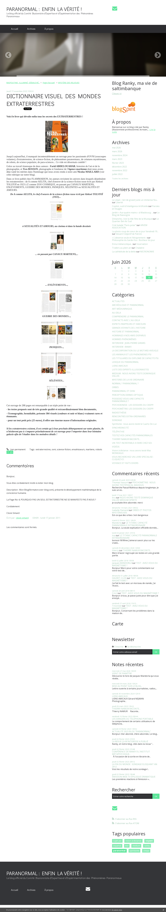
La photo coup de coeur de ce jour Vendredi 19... (135, 231)
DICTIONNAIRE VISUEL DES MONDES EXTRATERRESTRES (53, 99)
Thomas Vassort (120, 482)
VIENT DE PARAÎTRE (122, 673)
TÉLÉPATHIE (118, 431)
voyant (149, 840)
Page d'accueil (49, 82)
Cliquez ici (117, 93)
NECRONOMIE (147, 251)
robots (98, 449)
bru (114, 497)
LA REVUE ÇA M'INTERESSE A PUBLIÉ (130, 741)
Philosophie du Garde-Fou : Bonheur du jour (133, 240)
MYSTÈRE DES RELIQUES (68, 82)
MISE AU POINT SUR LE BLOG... (127, 686)
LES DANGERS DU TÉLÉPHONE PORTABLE (132, 718)
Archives (31, 28)
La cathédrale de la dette (124, 251)
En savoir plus (117, 910)
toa (113, 535)
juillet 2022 (117, 174)
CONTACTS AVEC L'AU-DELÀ (126, 320)
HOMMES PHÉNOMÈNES (124, 339)
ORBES (115, 387)
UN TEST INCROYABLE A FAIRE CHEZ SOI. (132, 443)
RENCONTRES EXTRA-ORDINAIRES (129, 416)
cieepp (146, 850)
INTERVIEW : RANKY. (122, 347)
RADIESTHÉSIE (119, 412)
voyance (117, 845)
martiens (90, 449)
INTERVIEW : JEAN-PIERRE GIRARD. (129, 343)
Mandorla (117, 522)
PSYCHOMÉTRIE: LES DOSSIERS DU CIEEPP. (133, 409)
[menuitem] (14, 29)
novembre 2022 (119, 170)
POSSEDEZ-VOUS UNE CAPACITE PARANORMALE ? (128, 400)
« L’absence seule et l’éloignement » (129, 237)
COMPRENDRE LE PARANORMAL (128, 316)
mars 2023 (117, 159)
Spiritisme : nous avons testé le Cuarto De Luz (134, 424)
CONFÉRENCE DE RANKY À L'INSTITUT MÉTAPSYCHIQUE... (131, 753)
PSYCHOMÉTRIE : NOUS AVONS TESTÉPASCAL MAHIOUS (133, 483)
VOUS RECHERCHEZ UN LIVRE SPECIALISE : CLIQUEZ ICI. (133, 458)
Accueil (14, 28)
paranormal (119, 850)
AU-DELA (116, 313)
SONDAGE (117, 420)
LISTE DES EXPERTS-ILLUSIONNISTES (130, 369)
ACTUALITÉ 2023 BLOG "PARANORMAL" (131, 731)
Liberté (119, 202)
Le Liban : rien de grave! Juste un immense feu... (135, 200)
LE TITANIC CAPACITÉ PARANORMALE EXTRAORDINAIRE (129, 524)
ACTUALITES (118, 301)
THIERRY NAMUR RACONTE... (126, 439)
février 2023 (118, 163)
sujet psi (117, 840)
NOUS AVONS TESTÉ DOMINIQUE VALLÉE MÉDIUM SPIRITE (132, 498)
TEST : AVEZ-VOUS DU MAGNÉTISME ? (132, 579)
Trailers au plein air (121, 247)
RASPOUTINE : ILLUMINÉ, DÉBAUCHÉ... (23, 82)
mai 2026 (116, 147)
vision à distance (133, 840)
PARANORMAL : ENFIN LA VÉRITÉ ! (44, 8)
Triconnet (117, 605)
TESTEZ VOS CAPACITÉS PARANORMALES (132, 435)
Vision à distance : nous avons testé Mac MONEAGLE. (131, 451)
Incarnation (142, 244)
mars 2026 (117, 151)
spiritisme (134, 850)
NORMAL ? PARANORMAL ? (125, 383)
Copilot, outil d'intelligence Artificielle (130, 206)
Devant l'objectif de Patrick (129, 233)
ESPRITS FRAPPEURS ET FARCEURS (129, 324)
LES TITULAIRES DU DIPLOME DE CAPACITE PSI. (135, 358)
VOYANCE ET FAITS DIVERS (125, 463)
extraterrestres (43, 449)
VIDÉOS (115, 447)
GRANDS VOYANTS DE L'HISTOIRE (129, 328)
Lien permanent (16, 449)
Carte (117, 624)
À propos (48, 28)
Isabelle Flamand (120, 510)
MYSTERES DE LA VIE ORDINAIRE (128, 380)
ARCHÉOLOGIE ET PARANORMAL (128, 305)
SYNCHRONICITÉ (120, 428)
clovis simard (22, 517)
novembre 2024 (119, 155)
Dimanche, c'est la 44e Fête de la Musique (132, 218)
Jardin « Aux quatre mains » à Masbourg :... (132, 212)
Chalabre (139, 247)
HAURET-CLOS (119, 578)
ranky (147, 845)
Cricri (114, 593)
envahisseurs (78, 449)
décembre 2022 (119, 166)
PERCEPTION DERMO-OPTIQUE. (127, 395)
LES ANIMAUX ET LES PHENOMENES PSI (131, 354)
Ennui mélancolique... (122, 244)
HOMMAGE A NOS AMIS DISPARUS (129, 335)
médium (136, 845)
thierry (115, 550)
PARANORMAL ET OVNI (123, 391)
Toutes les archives (120, 179)
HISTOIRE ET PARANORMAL (125, 331)
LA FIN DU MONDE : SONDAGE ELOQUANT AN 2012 (134, 765)
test (126, 845)
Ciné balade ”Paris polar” (124, 225)
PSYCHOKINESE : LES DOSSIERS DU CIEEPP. (133, 405)
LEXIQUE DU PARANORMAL (125, 362)
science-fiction (64, 449)
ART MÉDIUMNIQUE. (122, 309)
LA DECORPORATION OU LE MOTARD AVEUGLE (135, 350)
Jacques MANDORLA (122, 563)
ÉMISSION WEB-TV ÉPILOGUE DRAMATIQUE (133, 776)
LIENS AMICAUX (120, 366)
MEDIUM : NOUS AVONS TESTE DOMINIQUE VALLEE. (133, 374)
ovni (54, 449)
